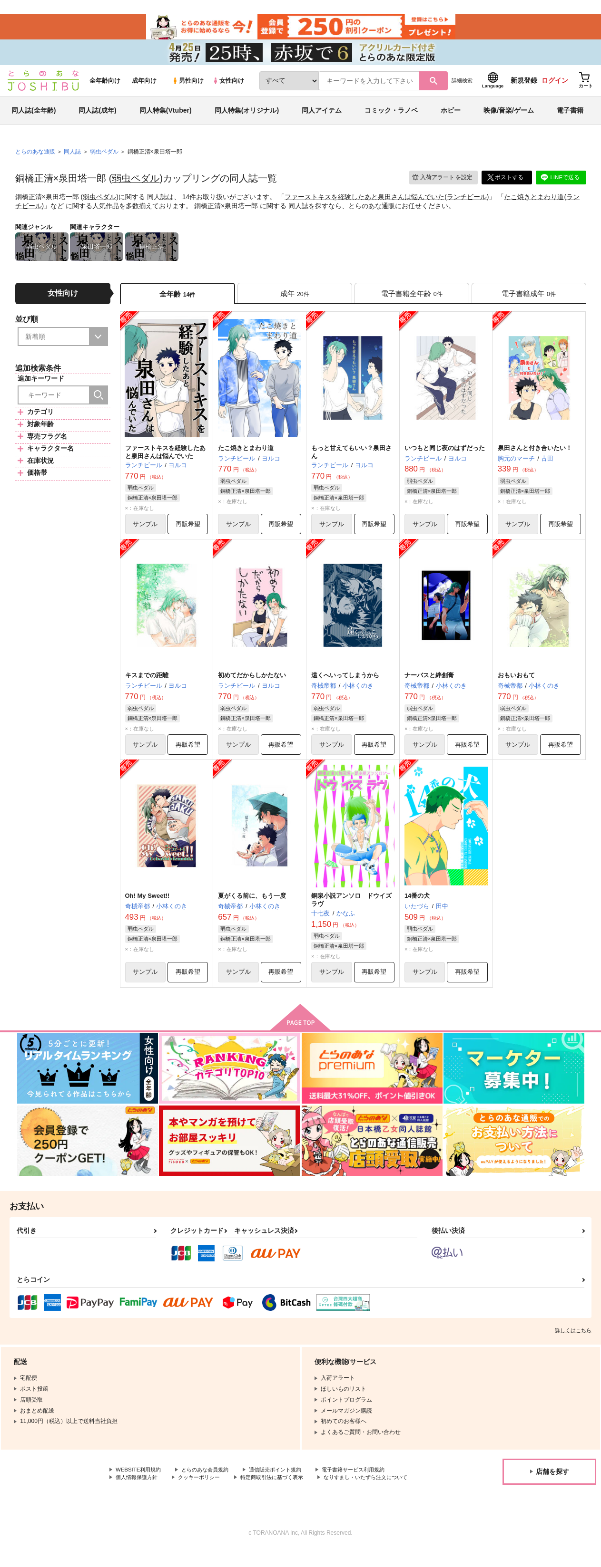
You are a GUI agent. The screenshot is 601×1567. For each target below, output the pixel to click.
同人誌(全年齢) (33, 116)
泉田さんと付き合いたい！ (535, 454)
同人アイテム (322, 116)
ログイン (555, 86)
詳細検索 (462, 86)
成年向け (144, 86)
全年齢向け (104, 86)
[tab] (294, 298)
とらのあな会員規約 (210, 1478)
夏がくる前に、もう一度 (252, 903)
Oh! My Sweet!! (147, 903)
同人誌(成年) (97, 116)
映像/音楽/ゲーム (508, 116)
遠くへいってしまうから (345, 682)
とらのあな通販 (35, 157)
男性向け (188, 86)
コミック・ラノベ (391, 116)
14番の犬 (417, 903)
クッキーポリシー (204, 1486)
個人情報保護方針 (138, 1486)
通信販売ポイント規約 (285, 1478)
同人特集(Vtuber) (165, 116)
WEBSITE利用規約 (140, 1478)
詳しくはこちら (573, 1339)
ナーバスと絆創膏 (429, 682)
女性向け (228, 86)
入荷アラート (441, 183)
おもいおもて (516, 682)
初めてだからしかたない (252, 682)
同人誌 (72, 157)
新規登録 (524, 86)
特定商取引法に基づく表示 (282, 1486)
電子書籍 (570, 116)
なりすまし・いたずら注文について (161, 1494)
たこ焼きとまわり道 (534, 202)
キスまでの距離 (146, 682)
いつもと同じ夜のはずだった (444, 454)
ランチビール (467, 202)
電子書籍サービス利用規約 (368, 1478)
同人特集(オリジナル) (247, 116)
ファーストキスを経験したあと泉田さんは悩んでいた (364, 202)
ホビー (451, 116)
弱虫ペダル (135, 184)
